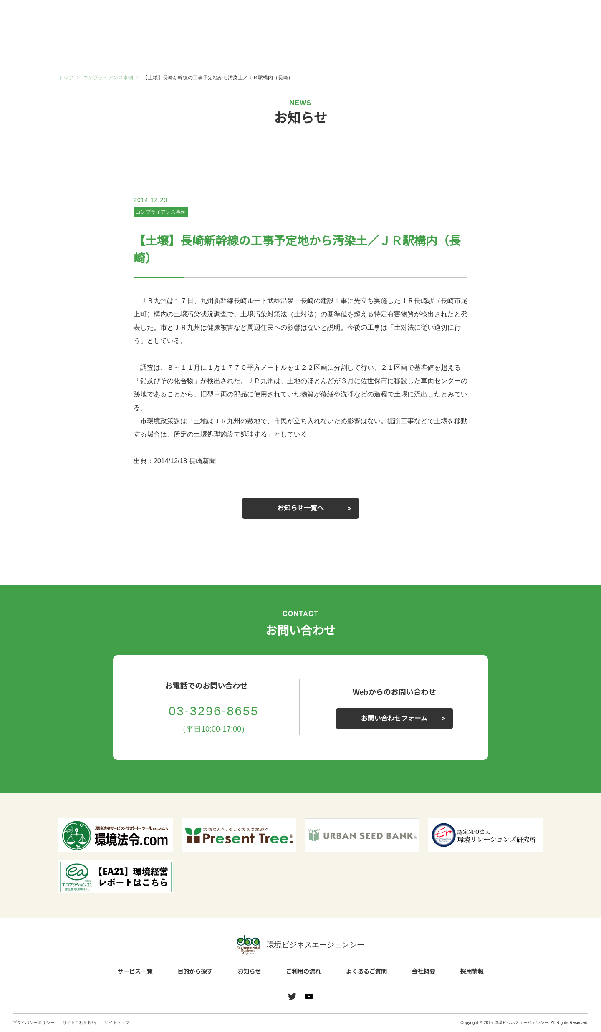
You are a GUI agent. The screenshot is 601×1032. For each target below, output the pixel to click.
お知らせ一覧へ (300, 508)
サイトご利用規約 (79, 1022)
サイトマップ (116, 1022)
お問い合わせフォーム (394, 719)
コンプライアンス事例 (161, 211)
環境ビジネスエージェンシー (300, 945)
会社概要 (502, 49)
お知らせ (260, 49)
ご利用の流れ (341, 49)
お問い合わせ (566, 18)
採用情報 (472, 972)
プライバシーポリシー (33, 1022)
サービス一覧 (98, 49)
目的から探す (179, 49)
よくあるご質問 (421, 49)
